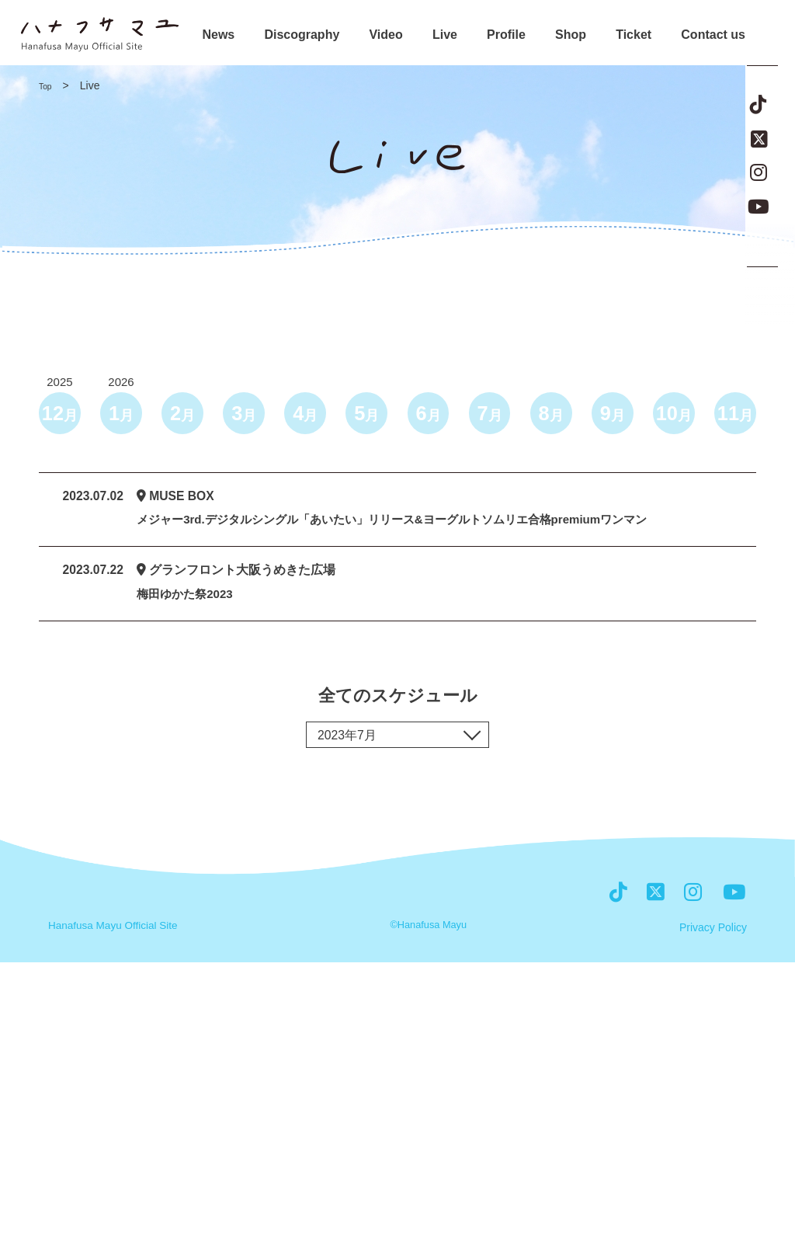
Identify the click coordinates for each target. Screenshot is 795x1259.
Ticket (633, 35)
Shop (570, 35)
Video (385, 35)
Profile (506, 35)
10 (671, 415)
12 (62, 415)
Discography (301, 35)
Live (444, 35)
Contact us (713, 35)
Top (48, 85)
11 (733, 415)
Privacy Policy (713, 1225)
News (218, 35)
